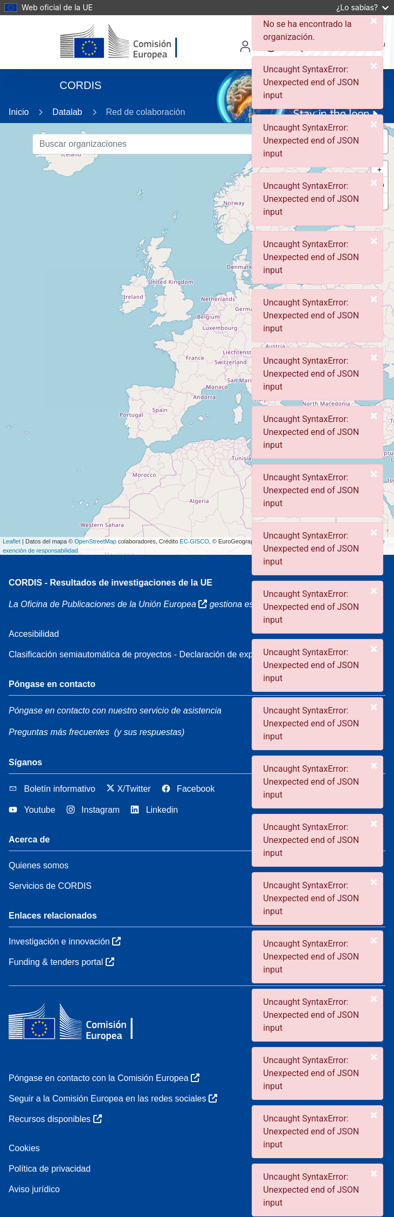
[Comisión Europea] (134, 42)
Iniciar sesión (245, 46)
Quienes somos (38, 865)
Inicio (19, 112)
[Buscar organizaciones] (178, 144)
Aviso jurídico (34, 1189)
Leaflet (11, 541)
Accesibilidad (34, 633)
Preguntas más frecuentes (59, 732)
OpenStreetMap (95, 541)
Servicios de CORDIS (50, 885)
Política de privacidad (50, 1168)
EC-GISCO (194, 541)
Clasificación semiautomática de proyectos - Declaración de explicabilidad (150, 654)
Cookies (24, 1148)
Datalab (67, 112)
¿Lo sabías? (362, 7)
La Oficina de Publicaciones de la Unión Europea (108, 604)
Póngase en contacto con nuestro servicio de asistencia (115, 710)
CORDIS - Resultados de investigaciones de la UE (110, 582)
